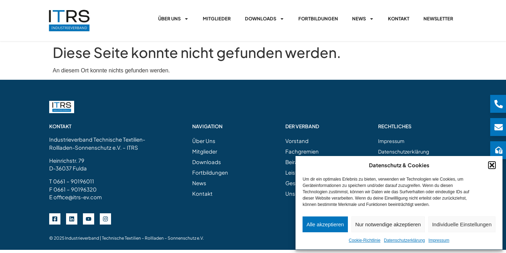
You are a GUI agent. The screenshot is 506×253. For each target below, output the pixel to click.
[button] (491, 165)
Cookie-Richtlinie (365, 240)
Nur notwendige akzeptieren (388, 224)
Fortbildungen (318, 18)
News (363, 19)
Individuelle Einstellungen (462, 224)
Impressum (438, 240)
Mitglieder (217, 18)
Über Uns (173, 19)
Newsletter (438, 18)
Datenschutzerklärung (404, 240)
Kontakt (398, 18)
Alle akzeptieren (325, 224)
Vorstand (297, 140)
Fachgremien (302, 151)
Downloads (264, 19)
